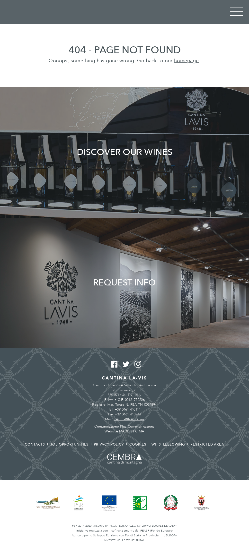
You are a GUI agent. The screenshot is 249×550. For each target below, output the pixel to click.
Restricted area (207, 444)
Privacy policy (109, 444)
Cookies (137, 444)
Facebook (112, 364)
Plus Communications (137, 426)
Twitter (124, 364)
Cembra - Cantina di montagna (124, 459)
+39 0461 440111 (128, 409)
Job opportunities (69, 444)
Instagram (136, 364)
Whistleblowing (168, 444)
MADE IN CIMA (131, 431)
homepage (186, 60)
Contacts (35, 444)
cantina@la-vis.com (129, 419)
